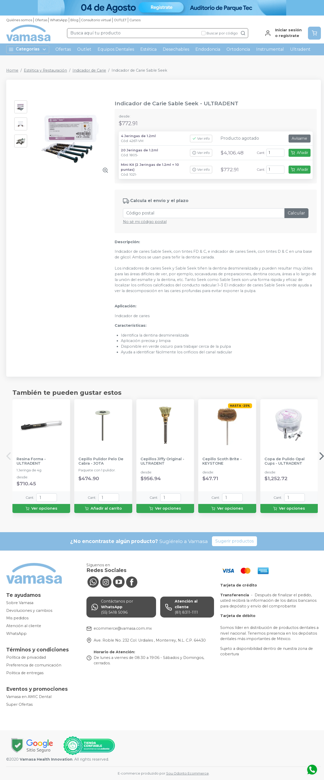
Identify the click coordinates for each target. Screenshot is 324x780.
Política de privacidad (26, 657)
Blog (74, 20)
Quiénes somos (19, 20)
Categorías (28, 49)
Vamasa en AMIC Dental (28, 696)
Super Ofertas (19, 704)
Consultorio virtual (96, 20)
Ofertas (41, 20)
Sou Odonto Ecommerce (187, 773)
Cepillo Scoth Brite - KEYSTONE (222, 461)
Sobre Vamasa (19, 602)
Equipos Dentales (116, 49)
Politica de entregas (24, 673)
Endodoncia (207, 49)
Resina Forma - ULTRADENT (31, 461)
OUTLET (120, 20)
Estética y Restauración (45, 70)
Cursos (135, 20)
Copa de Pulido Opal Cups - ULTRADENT (284, 461)
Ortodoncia (238, 49)
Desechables (176, 49)
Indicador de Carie (89, 70)
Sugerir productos (234, 541)
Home (12, 70)
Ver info (201, 138)
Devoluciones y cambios (29, 610)
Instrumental (270, 49)
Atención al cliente (23, 625)
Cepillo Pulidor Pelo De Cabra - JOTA (100, 461)
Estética (148, 49)
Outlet (84, 49)
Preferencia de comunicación (33, 665)
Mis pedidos (17, 618)
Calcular (296, 213)
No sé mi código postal (145, 221)
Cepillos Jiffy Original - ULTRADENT (162, 461)
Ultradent (300, 49)
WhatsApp (59, 20)
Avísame (299, 138)
